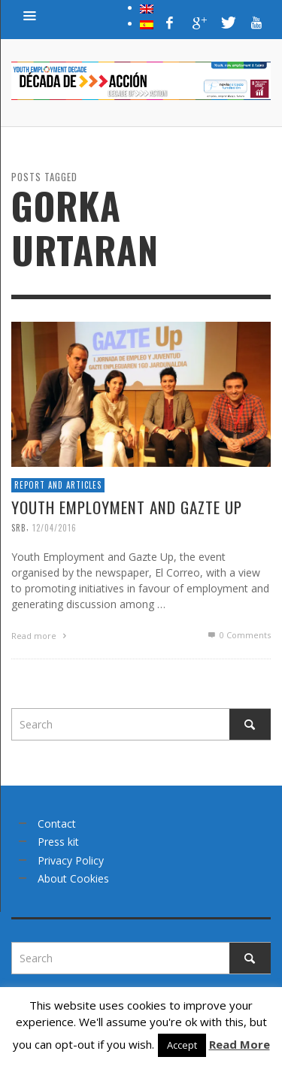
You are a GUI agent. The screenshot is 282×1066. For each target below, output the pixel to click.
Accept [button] (182, 1045)
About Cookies (73, 878)
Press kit (58, 841)
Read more (40, 635)
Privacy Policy (71, 860)
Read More (239, 1044)
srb (18, 528)
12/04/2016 (54, 528)
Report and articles (58, 485)
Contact (57, 823)
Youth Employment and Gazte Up (126, 507)
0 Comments (238, 635)
